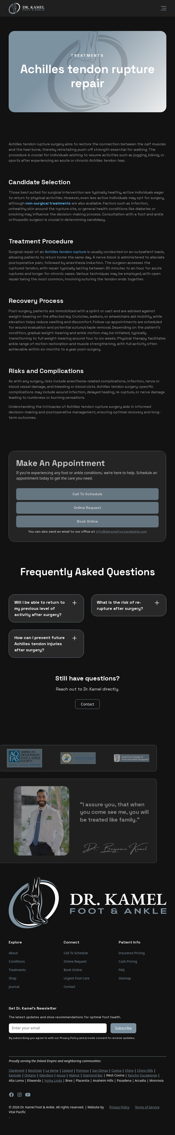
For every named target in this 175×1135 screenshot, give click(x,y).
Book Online (73, 970)
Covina (116, 1070)
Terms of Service (147, 1106)
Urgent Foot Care (76, 978)
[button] (160, 8)
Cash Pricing (128, 961)
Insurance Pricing (132, 953)
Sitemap (125, 978)
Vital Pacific (17, 1111)
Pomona (82, 1070)
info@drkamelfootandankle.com (121, 538)
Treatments (17, 970)
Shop (12, 978)
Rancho (133, 1075)
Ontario (30, 1075)
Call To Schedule (88, 500)
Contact (87, 704)
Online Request (87, 513)
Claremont (16, 1070)
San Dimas (100, 1070)
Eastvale (15, 1075)
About (13, 953)
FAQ (122, 970)
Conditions (17, 961)
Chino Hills (145, 1070)
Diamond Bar (93, 1075)
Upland (67, 1070)
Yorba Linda (53, 1080)
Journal (14, 986)
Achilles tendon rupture (65, 251)
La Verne (52, 1070)
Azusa (61, 1075)
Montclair (35, 1070)
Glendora (46, 1075)
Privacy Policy (119, 1106)
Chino (129, 1070)
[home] (26, 8)
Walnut (74, 1075)
